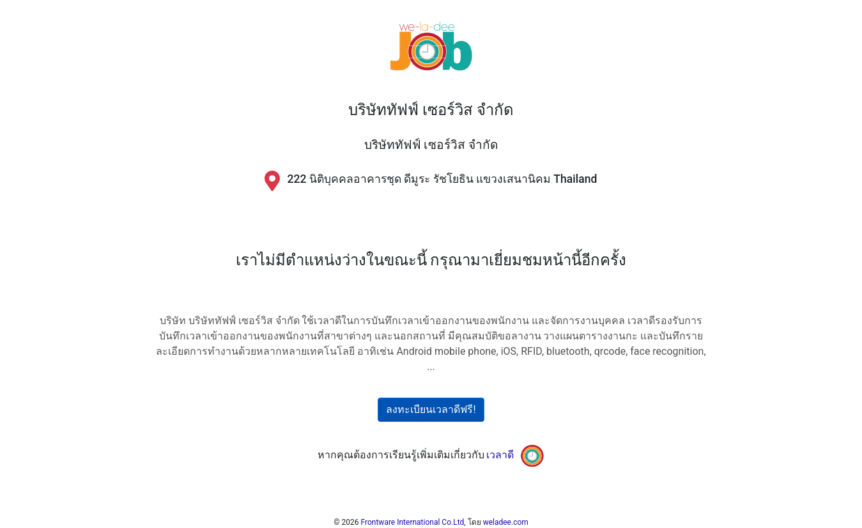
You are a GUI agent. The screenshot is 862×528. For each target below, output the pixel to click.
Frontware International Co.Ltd (413, 522)
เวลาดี (500, 455)
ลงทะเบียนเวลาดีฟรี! (430, 409)
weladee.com (505, 522)
